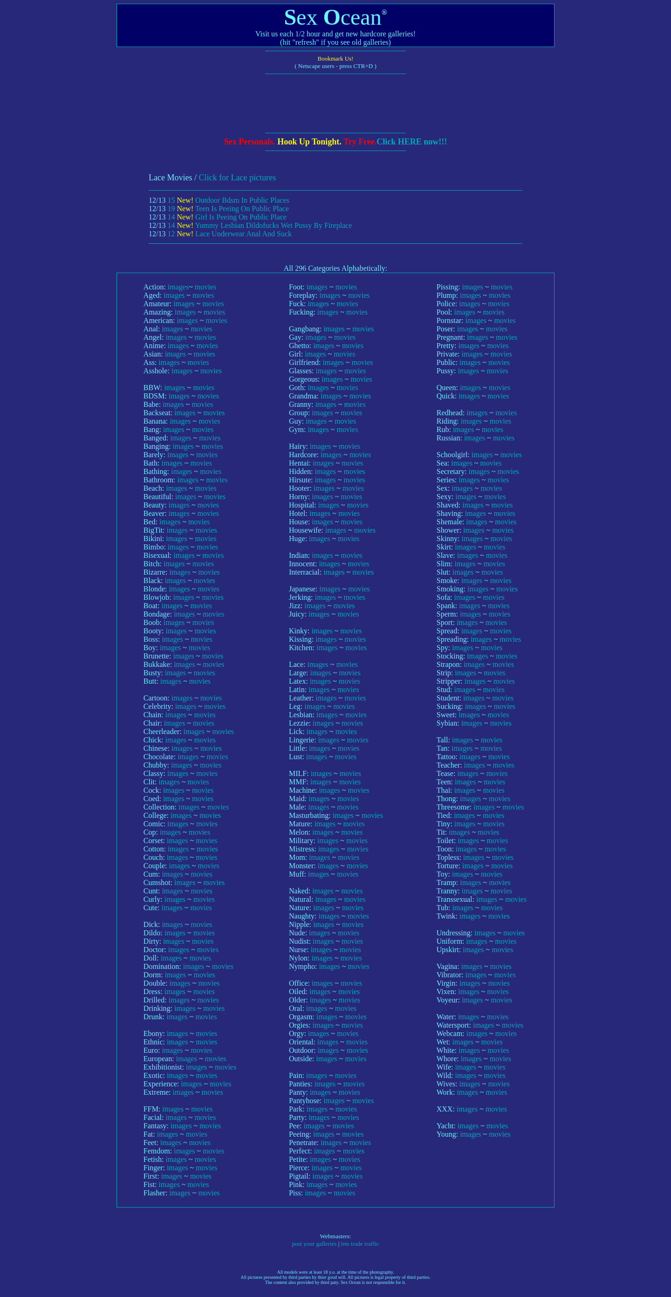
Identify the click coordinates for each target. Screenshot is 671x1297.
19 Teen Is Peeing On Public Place (227, 209)
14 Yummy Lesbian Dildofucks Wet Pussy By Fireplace (259, 225)
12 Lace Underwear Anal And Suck (229, 234)
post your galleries (314, 1243)
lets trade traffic (360, 1243)
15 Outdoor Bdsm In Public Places (228, 200)
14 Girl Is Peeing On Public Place (227, 217)
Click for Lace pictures (237, 177)
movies (205, 287)
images (178, 287)
